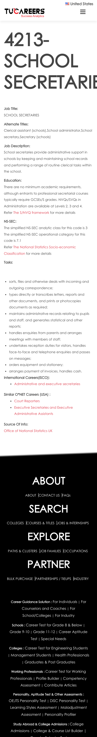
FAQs (66, 495)
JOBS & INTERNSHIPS (73, 523)
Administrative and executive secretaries (47, 384)
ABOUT (30, 495)
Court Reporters (27, 401)
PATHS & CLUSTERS (23, 551)
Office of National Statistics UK (28, 431)
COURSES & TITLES (40, 523)
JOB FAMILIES (51, 551)
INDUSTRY (81, 579)
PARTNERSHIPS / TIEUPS (53, 579)
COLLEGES (15, 523)
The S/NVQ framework (31, 212)
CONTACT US (49, 495)
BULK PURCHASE (20, 579)
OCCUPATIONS (75, 551)
